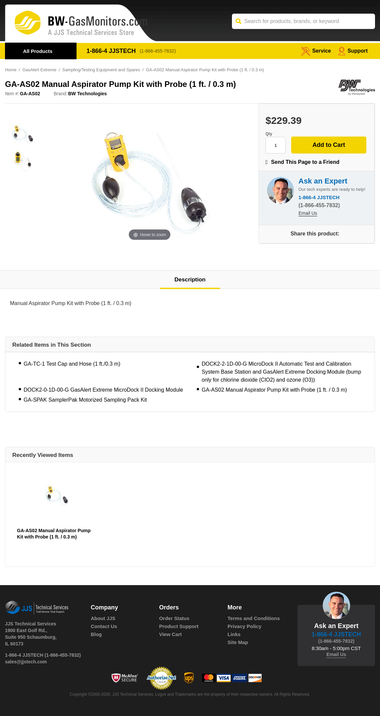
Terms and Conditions (254, 618)
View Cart (170, 634)
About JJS (103, 618)
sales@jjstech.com (26, 661)
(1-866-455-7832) (158, 51)
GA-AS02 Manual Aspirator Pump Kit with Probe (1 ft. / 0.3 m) (274, 390)
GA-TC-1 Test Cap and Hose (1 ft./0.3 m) (72, 364)
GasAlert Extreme (39, 69)
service (316, 51)
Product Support (178, 626)
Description (190, 279)
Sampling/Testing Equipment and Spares (102, 69)
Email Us (307, 213)
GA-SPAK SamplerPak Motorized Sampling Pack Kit (85, 400)
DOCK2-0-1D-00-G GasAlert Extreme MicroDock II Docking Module (103, 390)
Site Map (238, 642)
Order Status (174, 618)
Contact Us (104, 626)
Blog (96, 634)
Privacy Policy (245, 626)
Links (234, 634)
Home (11, 69)
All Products (37, 51)
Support (353, 51)
